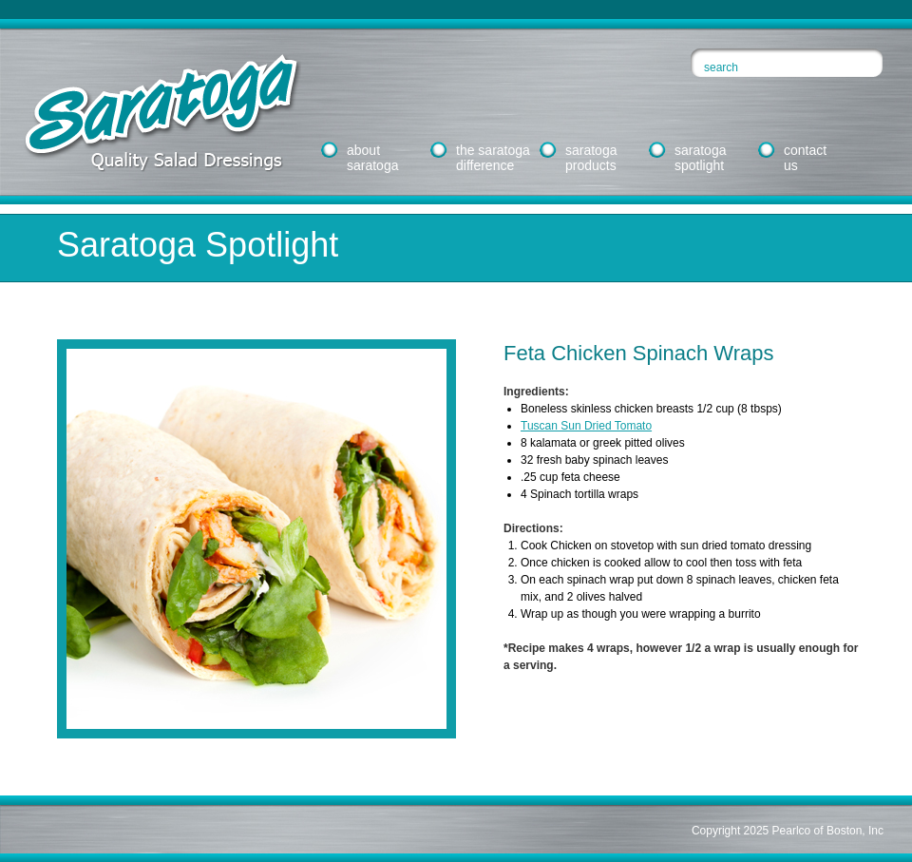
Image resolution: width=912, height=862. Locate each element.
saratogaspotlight (700, 158)
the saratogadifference (493, 158)
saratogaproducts (591, 158)
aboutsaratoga (372, 158)
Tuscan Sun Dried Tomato (586, 425)
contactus (805, 158)
